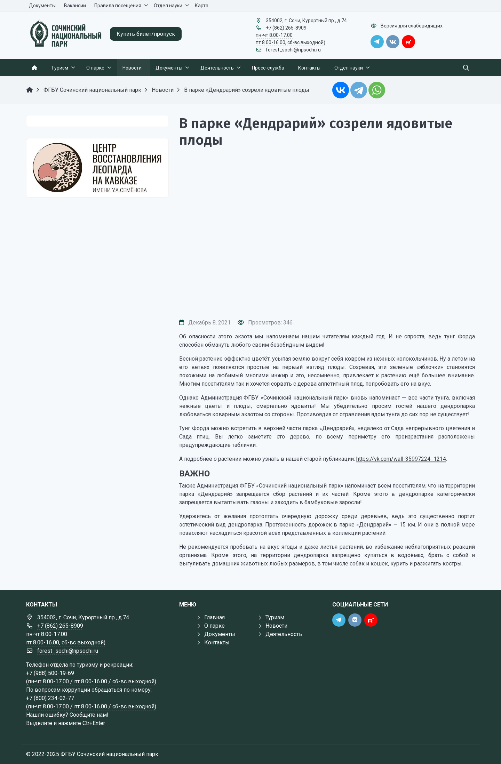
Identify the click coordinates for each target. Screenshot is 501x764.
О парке (214, 625)
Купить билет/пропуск (146, 34)
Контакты (217, 642)
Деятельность (283, 634)
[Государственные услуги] (97, 167)
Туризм (274, 617)
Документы (219, 634)
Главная (214, 617)
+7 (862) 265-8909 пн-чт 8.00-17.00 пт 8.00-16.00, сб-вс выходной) (290, 35)
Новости (276, 625)
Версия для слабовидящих (412, 26)
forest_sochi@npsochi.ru (293, 50)
